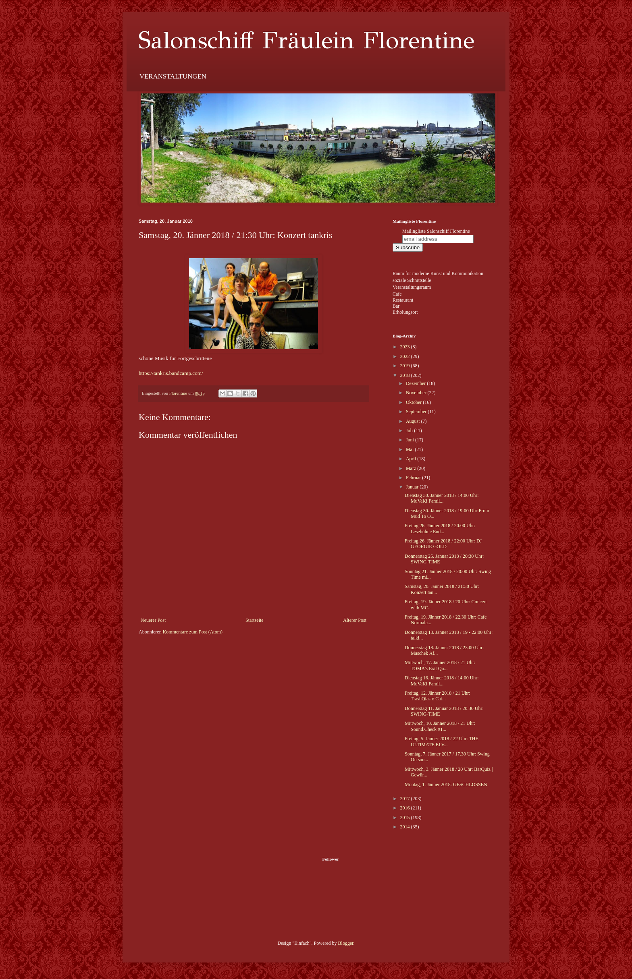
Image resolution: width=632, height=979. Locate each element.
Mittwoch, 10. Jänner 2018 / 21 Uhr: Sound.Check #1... (440, 726)
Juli (410, 430)
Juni (410, 440)
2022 (405, 356)
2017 (405, 798)
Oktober (414, 402)
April (411, 459)
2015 (405, 817)
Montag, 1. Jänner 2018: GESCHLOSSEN (446, 784)
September (417, 411)
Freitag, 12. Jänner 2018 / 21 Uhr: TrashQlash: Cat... (437, 696)
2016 (405, 808)
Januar (413, 487)
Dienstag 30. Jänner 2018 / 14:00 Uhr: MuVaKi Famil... (442, 498)
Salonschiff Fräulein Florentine (306, 40)
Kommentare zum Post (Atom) (192, 632)
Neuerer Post (153, 620)
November (417, 392)
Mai (410, 449)
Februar (414, 477)
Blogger (345, 943)
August (413, 421)
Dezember (416, 383)
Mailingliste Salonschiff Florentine (436, 231)
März (411, 468)
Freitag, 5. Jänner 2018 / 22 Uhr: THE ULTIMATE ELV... (441, 741)
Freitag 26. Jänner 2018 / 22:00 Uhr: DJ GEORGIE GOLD (443, 543)
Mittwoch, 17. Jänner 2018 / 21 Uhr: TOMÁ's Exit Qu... (440, 665)
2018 (405, 375)
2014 (405, 827)
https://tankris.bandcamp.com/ (171, 373)
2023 (405, 347)
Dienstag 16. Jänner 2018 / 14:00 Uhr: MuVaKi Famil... (442, 680)
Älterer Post (354, 620)
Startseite (254, 620)
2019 (405, 365)
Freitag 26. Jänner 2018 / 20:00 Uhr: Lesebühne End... (440, 528)
